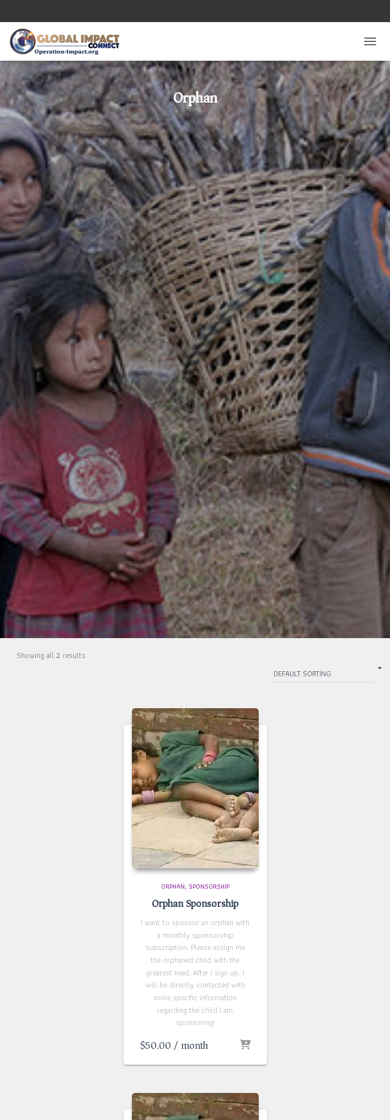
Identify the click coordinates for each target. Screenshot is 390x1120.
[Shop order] (323, 675)
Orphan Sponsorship (195, 903)
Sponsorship (209, 886)
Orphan (173, 886)
